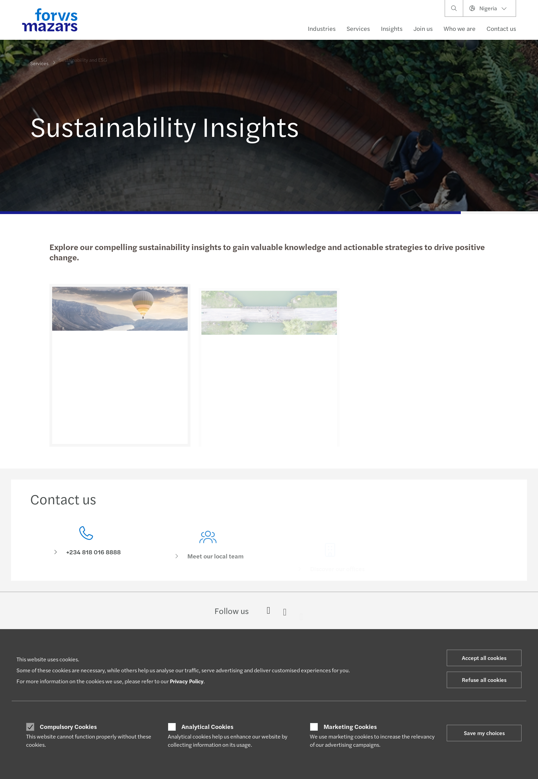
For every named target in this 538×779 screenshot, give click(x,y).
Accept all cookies (484, 658)
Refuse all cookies (484, 680)
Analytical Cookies (207, 726)
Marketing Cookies (350, 726)
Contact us (501, 28)
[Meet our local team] (208, 552)
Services (358, 28)
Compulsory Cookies (68, 726)
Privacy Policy (186, 681)
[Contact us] (86, 543)
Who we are (460, 28)
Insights (391, 28)
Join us (423, 28)
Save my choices (484, 733)
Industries (322, 28)
